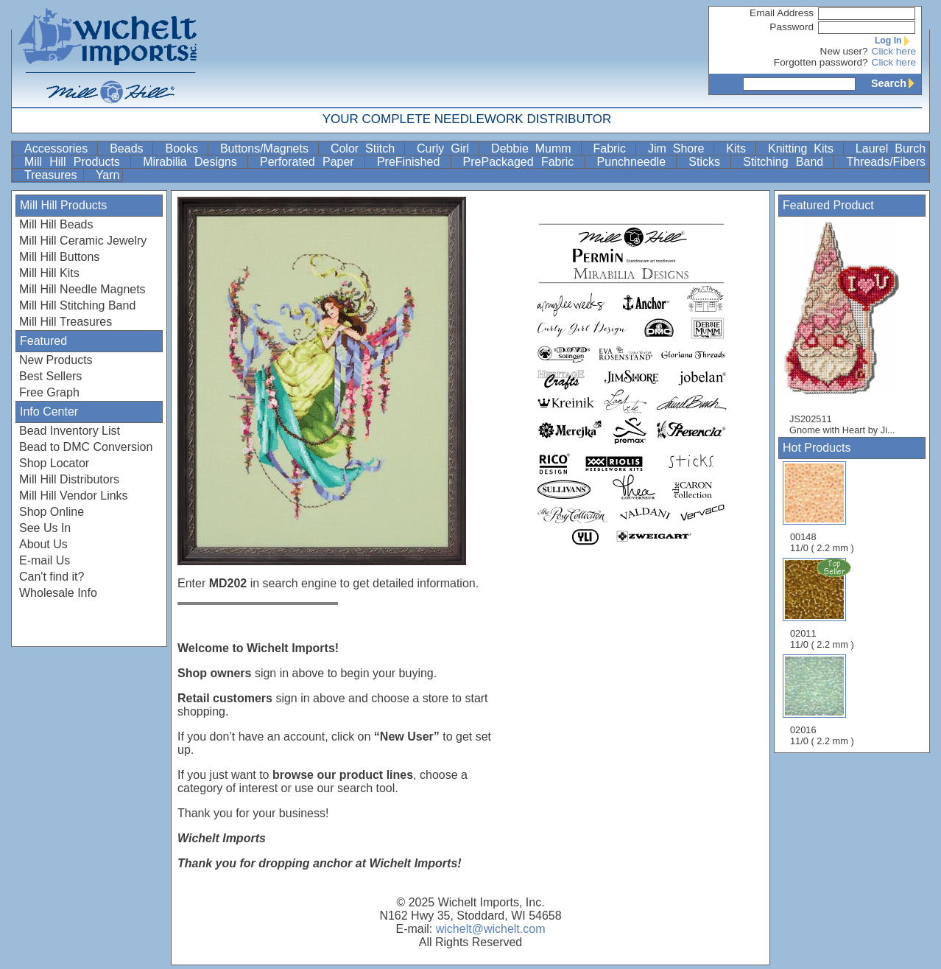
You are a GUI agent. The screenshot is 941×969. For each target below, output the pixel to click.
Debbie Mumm (534, 148)
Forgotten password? (821, 62)
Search (896, 83)
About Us (43, 544)
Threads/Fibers (886, 161)
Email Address (782, 12)
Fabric (612, 148)
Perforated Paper (311, 161)
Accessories (59, 148)
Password (791, 26)
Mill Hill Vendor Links (73, 495)
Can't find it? (51, 576)
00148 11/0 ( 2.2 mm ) (822, 507)
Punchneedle (635, 161)
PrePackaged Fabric (522, 161)
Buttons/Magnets (267, 148)
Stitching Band (787, 161)
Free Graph (49, 392)
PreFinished (412, 161)
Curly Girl (446, 148)
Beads (129, 148)
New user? (844, 51)
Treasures (52, 175)
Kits (739, 148)
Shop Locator (54, 463)
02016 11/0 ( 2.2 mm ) (822, 700)
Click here (894, 51)
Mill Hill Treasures (65, 321)
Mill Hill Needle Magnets (82, 289)
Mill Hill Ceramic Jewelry (83, 240)
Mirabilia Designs (193, 161)
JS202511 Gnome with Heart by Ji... (848, 326)
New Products (56, 360)
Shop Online (51, 512)
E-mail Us (44, 560)
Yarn (108, 175)
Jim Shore (679, 148)
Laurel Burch (891, 148)
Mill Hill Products (75, 161)
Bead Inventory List (69, 430)
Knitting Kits (804, 148)
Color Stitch (366, 148)
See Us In (45, 528)
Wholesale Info (58, 593)
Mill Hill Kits (49, 273)
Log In (895, 40)
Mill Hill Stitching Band (77, 305)
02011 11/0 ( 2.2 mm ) (823, 603)
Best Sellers (50, 376)
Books (184, 148)
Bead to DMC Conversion (85, 447)
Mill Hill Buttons (59, 257)
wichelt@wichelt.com (491, 929)
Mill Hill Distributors (69, 479)
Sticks (707, 161)
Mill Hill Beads (56, 224)
